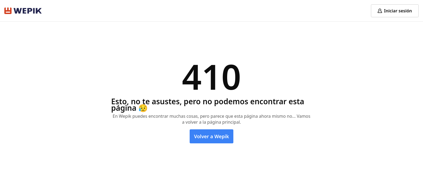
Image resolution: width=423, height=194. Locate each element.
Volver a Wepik (211, 136)
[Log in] (395, 10)
